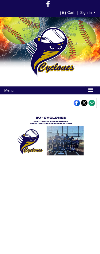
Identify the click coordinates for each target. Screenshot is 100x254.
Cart (67, 12)
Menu (9, 90)
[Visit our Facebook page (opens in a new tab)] (48, 5)
